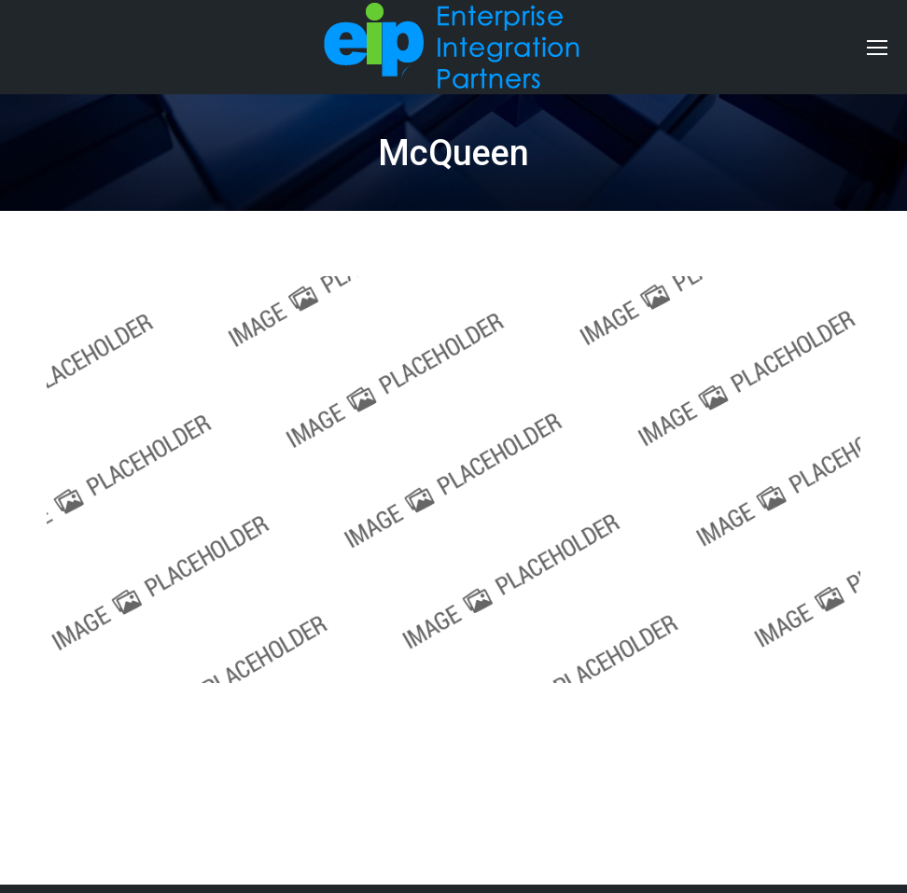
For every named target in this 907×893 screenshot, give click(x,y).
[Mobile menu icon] (877, 47)
